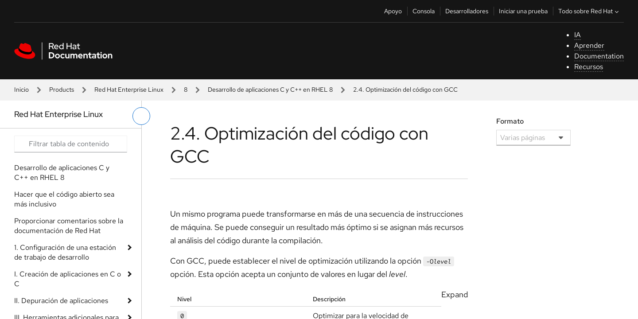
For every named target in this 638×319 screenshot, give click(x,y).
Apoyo (393, 11)
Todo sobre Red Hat (589, 11)
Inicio (21, 89)
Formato (510, 121)
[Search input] (70, 144)
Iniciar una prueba (523, 11)
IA (577, 34)
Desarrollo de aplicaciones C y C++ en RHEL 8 (270, 89)
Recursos (588, 66)
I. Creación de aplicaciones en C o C (67, 278)
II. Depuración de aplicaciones (61, 300)
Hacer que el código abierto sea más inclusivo (64, 199)
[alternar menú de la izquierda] (141, 116)
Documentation (599, 56)
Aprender (589, 45)
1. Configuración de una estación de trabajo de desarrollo (65, 252)
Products (61, 89)
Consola (423, 11)
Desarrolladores (466, 11)
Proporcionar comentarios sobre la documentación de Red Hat (68, 225)
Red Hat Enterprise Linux (128, 89)
